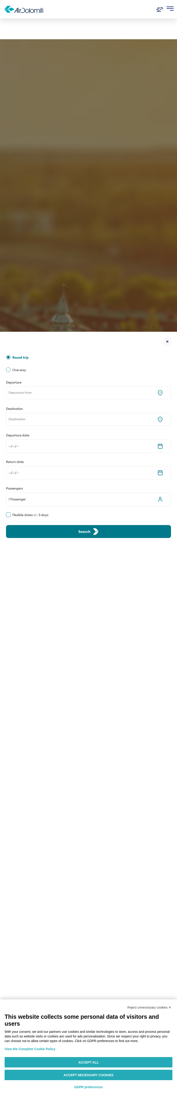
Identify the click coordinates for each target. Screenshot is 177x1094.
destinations (27, 26)
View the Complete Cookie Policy (30, 1049)
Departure (13, 239)
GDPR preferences (88, 1087)
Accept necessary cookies (88, 1075)
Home (9, 26)
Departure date (17, 292)
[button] (88, 356)
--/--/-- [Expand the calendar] (14, 303)
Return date (15, 319)
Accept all (88, 1062)
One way (19, 227)
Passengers (14, 345)
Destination (14, 266)
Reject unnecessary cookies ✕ (149, 1007)
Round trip (20, 214)
